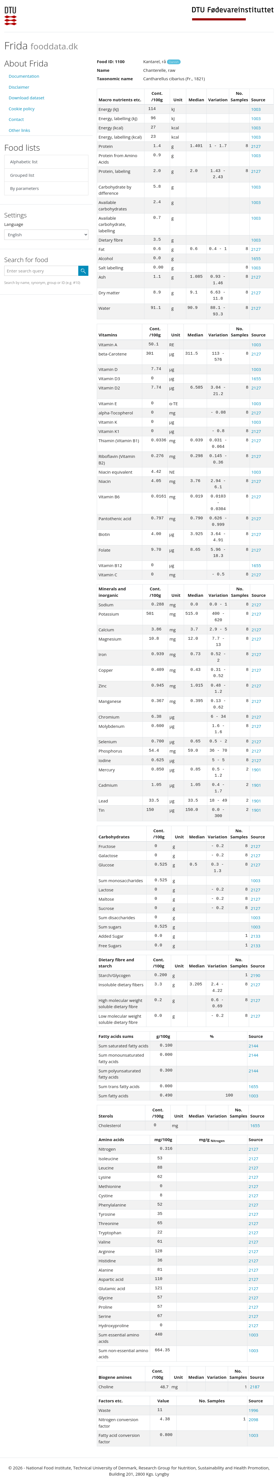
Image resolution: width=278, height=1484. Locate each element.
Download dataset (26, 97)
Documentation (24, 76)
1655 (256, 258)
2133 (255, 936)
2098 (253, 1419)
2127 (256, 146)
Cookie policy (22, 108)
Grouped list (22, 175)
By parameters (24, 188)
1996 (253, 1410)
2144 (253, 1046)
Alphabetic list (24, 161)
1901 (256, 769)
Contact (16, 119)
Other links (19, 130)
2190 (255, 975)
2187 (254, 1386)
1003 (256, 109)
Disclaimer (19, 87)
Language (13, 224)
